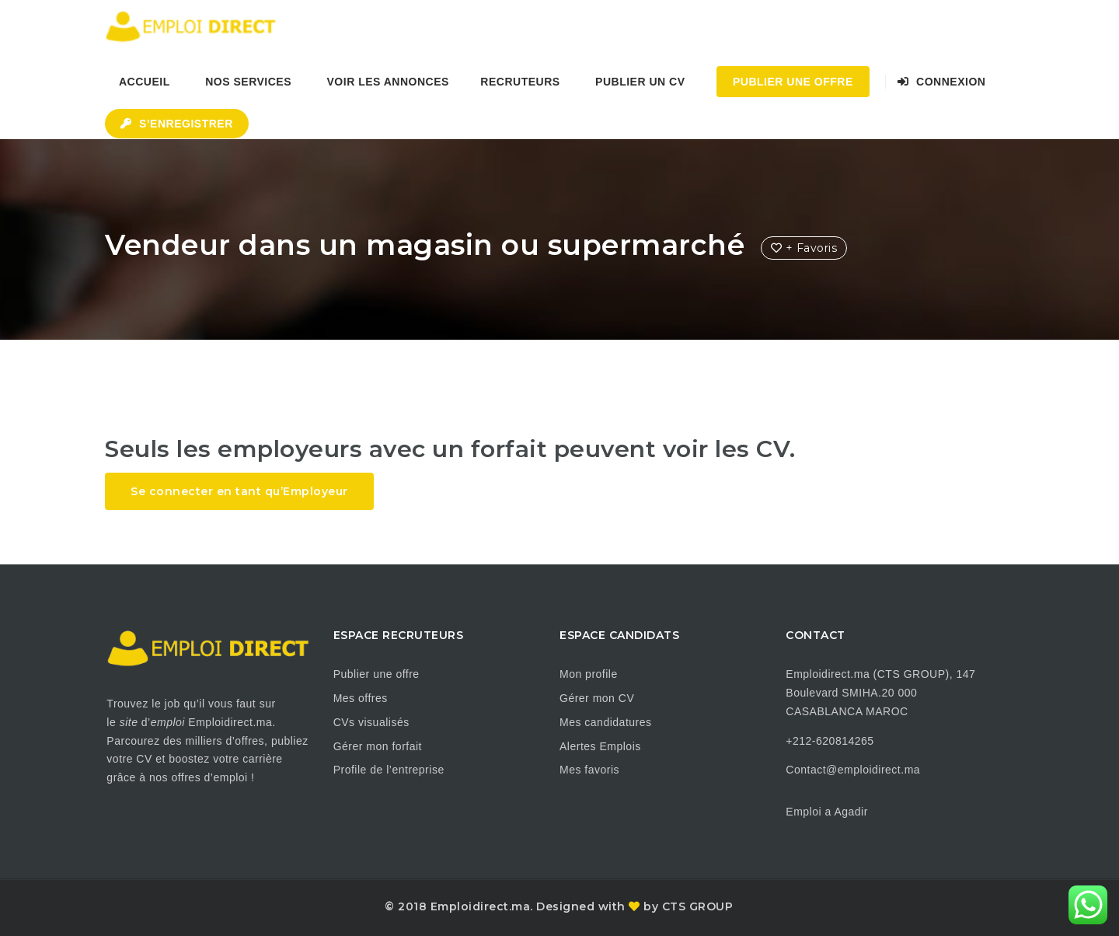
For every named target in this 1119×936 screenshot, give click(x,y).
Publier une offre (376, 674)
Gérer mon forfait (377, 746)
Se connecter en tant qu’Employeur (239, 491)
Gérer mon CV (597, 698)
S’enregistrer (176, 123)
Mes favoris (589, 769)
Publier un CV (640, 81)
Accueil (144, 81)
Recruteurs (520, 81)
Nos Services (248, 81)
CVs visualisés (371, 722)
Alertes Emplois (600, 746)
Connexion (941, 81)
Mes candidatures (606, 722)
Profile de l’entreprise (388, 769)
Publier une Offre (793, 81)
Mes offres (360, 698)
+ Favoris (804, 248)
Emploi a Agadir (827, 811)
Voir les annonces (388, 81)
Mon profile (589, 674)
